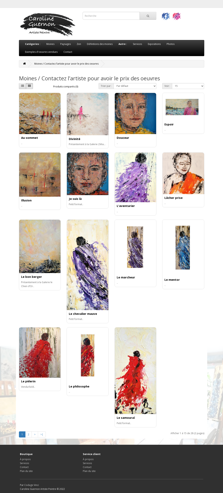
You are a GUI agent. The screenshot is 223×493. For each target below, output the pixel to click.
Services (137, 44)
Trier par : (106, 86)
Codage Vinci (31, 485)
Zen (79, 44)
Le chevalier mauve (83, 314)
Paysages (65, 44)
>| (41, 434)
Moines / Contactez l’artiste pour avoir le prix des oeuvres (66, 63)
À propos (25, 459)
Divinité (74, 139)
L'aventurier (126, 206)
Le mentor (172, 280)
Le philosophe (79, 386)
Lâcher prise (173, 198)
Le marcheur (126, 277)
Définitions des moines (100, 44)
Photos (170, 44)
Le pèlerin (28, 381)
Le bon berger (31, 277)
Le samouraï (126, 418)
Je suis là (75, 199)
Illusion (26, 200)
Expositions (154, 44)
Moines (50, 44)
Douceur (123, 138)
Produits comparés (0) (65, 86)
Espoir (169, 124)
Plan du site (26, 471)
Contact (67, 52)
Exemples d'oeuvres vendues (41, 52)
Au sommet (29, 138)
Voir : (167, 86)
